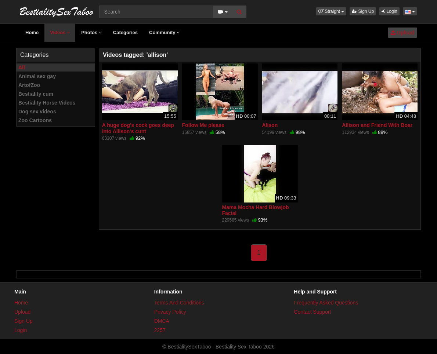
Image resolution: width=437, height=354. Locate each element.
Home (32, 32)
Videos (60, 32)
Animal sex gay (37, 76)
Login (389, 11)
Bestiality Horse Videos (46, 103)
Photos (91, 32)
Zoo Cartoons (35, 120)
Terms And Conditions (179, 303)
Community (164, 32)
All (21, 67)
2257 (160, 330)
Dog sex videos (37, 111)
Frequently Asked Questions (326, 303)
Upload (402, 33)
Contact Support (312, 312)
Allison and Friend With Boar (377, 125)
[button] (331, 11)
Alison (270, 125)
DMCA (161, 321)
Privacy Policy (170, 312)
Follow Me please (203, 125)
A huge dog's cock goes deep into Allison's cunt (138, 128)
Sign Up (363, 11)
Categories (125, 32)
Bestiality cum (35, 94)
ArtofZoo (29, 85)
